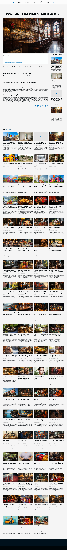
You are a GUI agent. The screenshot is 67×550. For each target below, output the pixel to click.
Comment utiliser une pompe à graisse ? (39, 420)
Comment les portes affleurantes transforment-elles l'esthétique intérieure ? (56, 82)
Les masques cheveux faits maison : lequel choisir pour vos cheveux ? (56, 293)
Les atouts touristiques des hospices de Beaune (13, 60)
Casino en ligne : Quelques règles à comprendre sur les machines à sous (25, 506)
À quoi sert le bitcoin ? (8, 376)
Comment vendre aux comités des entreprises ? (24, 313)
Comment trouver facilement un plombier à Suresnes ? (24, 442)
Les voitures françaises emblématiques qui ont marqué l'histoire (55, 250)
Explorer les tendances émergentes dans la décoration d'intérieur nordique (40, 165)
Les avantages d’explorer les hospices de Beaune (13, 62)
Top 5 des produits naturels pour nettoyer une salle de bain (41, 335)
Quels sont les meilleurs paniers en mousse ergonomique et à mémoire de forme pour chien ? (25, 379)
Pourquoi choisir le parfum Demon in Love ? (56, 377)
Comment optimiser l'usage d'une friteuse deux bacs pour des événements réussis (25, 208)
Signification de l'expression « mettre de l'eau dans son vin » (9, 442)
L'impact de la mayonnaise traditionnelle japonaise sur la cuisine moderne (56, 165)
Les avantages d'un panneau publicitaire (8, 398)
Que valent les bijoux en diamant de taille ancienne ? (9, 250)
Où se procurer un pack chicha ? (24, 270)
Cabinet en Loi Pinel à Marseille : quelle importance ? (55, 208)
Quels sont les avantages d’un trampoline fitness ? (55, 420)
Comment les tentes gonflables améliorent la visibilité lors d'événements (10, 186)
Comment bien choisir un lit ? (56, 441)
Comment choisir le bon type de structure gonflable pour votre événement (56, 186)
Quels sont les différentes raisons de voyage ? (55, 505)
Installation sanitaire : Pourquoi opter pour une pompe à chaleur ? (9, 293)
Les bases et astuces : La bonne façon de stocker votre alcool (55, 314)
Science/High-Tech (41, 2)
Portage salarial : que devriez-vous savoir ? (23, 334)
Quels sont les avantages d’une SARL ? (55, 356)
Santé (34, 2)
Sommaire (7, 56)
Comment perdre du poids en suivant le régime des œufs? (40, 357)
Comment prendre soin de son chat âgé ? (40, 270)
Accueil (4, 7)
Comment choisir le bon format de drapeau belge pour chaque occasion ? (56, 66)
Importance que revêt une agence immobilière (25, 398)
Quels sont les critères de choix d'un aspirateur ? (24, 292)
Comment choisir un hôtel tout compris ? (9, 420)
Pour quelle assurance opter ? (41, 526)
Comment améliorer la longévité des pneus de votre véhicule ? (56, 99)
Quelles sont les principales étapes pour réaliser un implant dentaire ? (10, 485)
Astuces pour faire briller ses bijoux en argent (9, 334)
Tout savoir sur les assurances (38, 484)
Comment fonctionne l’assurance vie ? (39, 228)
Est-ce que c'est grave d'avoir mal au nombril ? (24, 462)
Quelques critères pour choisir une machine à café (56, 462)
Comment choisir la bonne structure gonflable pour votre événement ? (10, 165)
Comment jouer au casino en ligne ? (24, 526)
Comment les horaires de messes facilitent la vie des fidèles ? (56, 116)
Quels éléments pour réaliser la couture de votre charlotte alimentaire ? (25, 229)
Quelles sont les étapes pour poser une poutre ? (25, 356)
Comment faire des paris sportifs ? (40, 398)
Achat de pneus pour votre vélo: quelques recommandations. (56, 399)
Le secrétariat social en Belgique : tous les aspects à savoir (41, 293)
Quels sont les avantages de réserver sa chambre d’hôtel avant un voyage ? (25, 485)
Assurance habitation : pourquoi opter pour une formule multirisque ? (55, 229)
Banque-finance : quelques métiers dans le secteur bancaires (40, 442)
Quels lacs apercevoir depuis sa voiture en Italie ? (10, 313)
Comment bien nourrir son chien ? (41, 249)
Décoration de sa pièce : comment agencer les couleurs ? (24, 421)
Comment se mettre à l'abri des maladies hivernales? (10, 356)
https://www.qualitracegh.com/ (12, 78)
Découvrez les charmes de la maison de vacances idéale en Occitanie (25, 165)
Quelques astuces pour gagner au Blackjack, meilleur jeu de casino (55, 335)
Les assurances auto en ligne (9, 526)
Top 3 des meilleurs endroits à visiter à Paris (41, 505)
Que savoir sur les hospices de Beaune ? (12, 57)
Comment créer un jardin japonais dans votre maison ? (10, 463)
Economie (19, 2)
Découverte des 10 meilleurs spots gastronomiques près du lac (10, 208)
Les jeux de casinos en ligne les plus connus (56, 484)
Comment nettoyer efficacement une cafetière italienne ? (56, 271)
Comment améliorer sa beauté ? (40, 377)
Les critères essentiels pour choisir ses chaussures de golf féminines (41, 186)
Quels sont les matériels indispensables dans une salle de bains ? (9, 271)
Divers (48, 2)
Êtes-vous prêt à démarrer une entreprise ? (9, 228)
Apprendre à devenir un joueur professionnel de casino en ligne (9, 506)
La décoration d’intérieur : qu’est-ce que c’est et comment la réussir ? (25, 250)
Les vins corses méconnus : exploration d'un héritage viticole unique (25, 186)
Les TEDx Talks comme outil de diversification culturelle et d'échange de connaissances (40, 208)
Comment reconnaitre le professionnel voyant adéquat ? (40, 314)
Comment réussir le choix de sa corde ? (40, 462)
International (27, 2)
